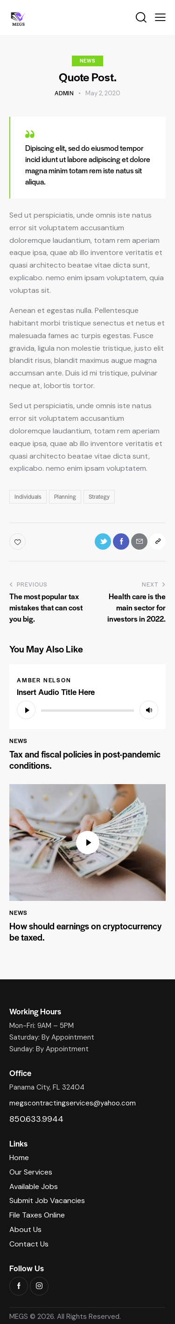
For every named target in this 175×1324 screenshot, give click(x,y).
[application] (87, 710)
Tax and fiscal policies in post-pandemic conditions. (85, 760)
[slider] (87, 710)
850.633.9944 (36, 1119)
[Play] (26, 710)
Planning (65, 496)
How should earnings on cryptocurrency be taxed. (85, 931)
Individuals (28, 496)
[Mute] (149, 710)
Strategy (99, 496)
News (87, 60)
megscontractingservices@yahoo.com (72, 1103)
